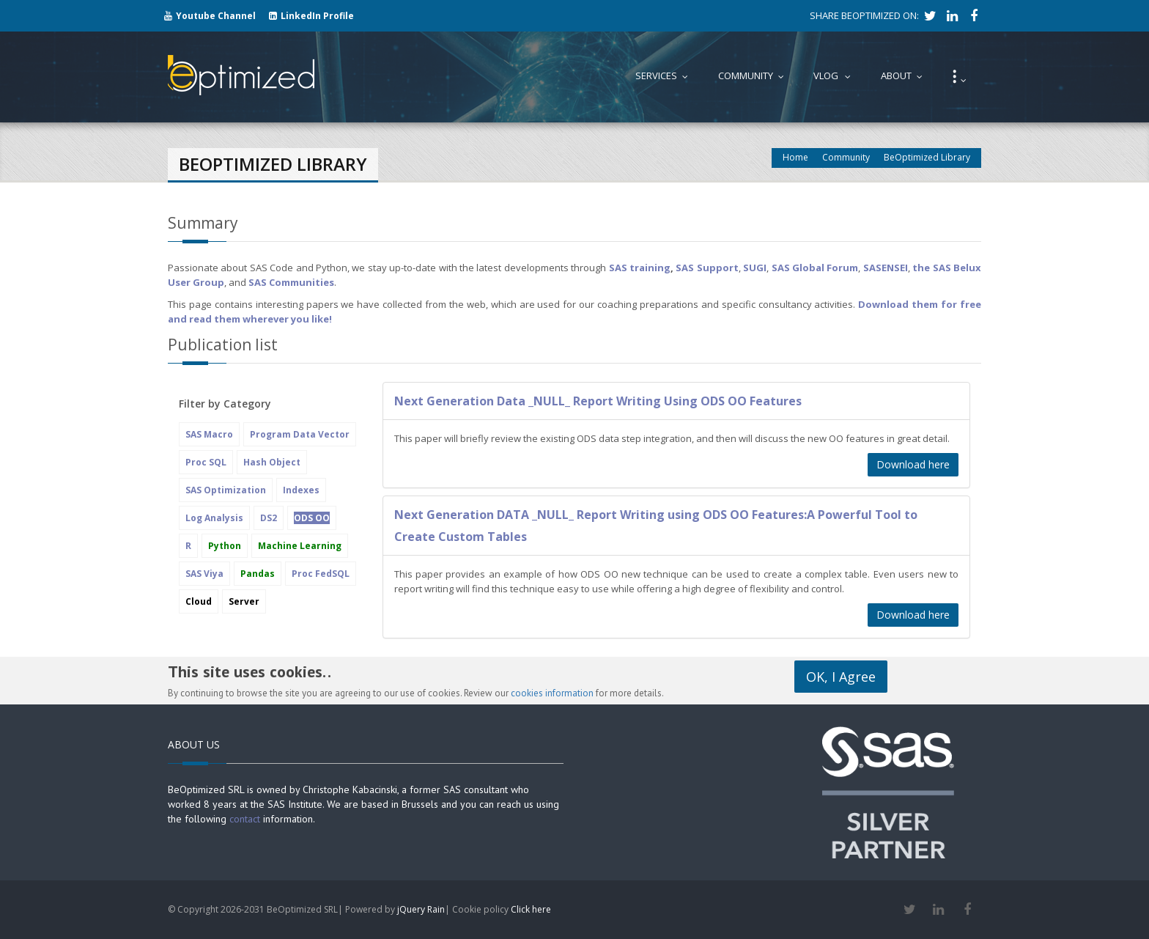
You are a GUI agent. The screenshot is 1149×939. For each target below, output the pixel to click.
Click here (531, 909)
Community (846, 157)
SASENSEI (885, 267)
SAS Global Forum (815, 267)
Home (795, 157)
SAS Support (707, 267)
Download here (913, 464)
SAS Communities (291, 282)
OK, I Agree (841, 676)
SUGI (754, 267)
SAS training (639, 267)
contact (244, 818)
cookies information (552, 693)
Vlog (835, 75)
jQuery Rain (421, 909)
